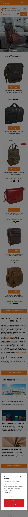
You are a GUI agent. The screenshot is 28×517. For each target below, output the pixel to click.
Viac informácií (7, 492)
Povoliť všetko (13, 500)
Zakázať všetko (14, 505)
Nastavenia (14, 496)
